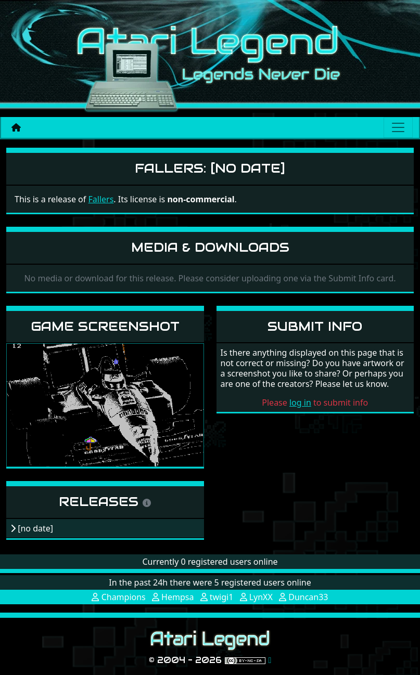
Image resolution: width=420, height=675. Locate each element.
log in (300, 402)
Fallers (100, 199)
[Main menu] (398, 127)
